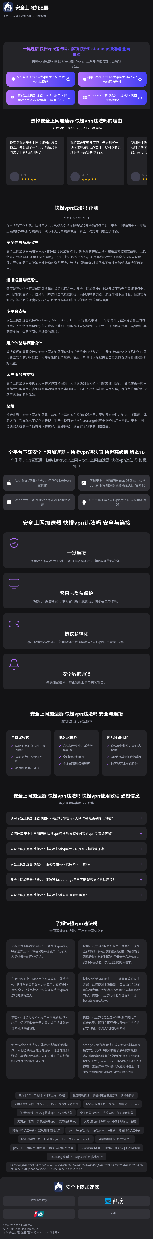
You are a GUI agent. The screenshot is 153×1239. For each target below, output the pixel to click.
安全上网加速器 (22, 16)
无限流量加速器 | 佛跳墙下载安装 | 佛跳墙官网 (110, 1148)
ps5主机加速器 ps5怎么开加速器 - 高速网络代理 (43, 1148)
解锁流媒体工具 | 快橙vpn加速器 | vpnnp (112, 1104)
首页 (5, 16)
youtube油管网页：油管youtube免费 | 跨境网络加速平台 (105, 1130)
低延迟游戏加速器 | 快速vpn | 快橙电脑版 (46, 1113)
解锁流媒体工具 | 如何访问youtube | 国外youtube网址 (56, 1139)
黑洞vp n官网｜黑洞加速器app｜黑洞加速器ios (46, 1121)
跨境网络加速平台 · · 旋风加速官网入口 (36, 1130)
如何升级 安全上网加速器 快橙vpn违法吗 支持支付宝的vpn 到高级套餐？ (62, 833)
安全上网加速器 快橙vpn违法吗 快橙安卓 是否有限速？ (49, 895)
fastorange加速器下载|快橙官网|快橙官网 (76, 1157)
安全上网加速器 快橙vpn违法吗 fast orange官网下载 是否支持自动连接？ (63, 879)
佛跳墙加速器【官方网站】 (115, 1139)
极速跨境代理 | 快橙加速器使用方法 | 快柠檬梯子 (103, 1095)
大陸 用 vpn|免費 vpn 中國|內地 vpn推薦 (110, 1121)
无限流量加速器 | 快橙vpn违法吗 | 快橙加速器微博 (46, 1104)
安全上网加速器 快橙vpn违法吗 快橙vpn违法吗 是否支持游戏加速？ (58, 849)
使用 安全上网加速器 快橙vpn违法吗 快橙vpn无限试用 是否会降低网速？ (62, 818)
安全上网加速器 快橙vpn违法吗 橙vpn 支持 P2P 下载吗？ (51, 864)
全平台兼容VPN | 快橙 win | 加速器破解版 (106, 1113)
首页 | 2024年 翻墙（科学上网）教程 (42, 1095)
